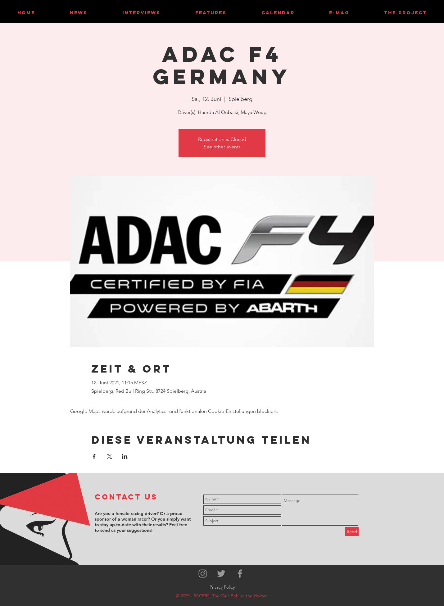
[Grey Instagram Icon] (202, 573)
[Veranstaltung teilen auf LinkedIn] (125, 456)
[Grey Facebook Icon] (239, 573)
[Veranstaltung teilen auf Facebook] (94, 456)
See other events (222, 147)
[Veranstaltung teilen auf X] (109, 456)
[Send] (352, 531)
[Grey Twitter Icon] (221, 573)
